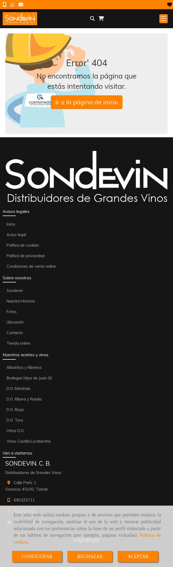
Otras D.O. (15, 430)
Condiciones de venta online (31, 266)
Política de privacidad (26, 255)
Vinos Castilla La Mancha (29, 441)
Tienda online (18, 343)
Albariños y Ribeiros (24, 367)
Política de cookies (23, 245)
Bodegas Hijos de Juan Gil (29, 378)
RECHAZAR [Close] (90, 556)
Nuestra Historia (21, 301)
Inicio (11, 224)
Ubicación (15, 322)
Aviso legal (16, 234)
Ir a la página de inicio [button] (86, 102)
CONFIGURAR (37, 556)
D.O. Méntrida (18, 388)
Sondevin (15, 290)
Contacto (15, 332)
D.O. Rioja (15, 409)
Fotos (12, 311)
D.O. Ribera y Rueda (24, 399)
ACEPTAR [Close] (138, 556)
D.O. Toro (15, 420)
